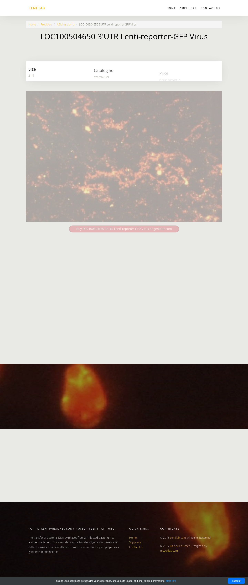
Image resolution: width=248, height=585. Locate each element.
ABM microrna (65, 24)
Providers (46, 24)
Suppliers (188, 8)
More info (171, 580)
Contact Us (210, 8)
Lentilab (37, 8)
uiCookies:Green (180, 546)
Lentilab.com (178, 538)
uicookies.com (169, 550)
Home (171, 8)
